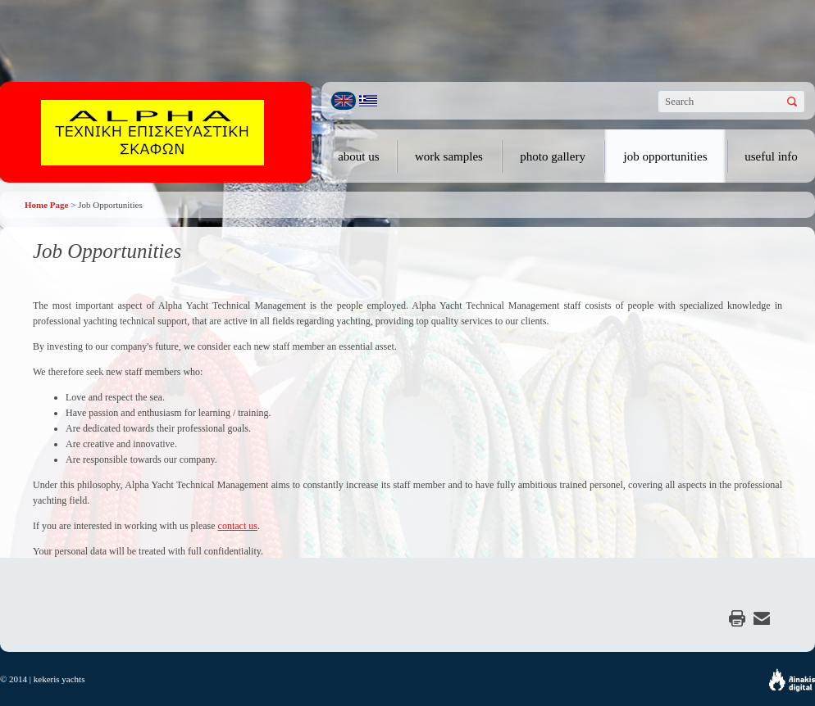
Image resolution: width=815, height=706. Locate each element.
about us (358, 156)
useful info (771, 156)
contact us (237, 526)
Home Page (46, 205)
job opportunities (666, 156)
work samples (449, 156)
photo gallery (552, 156)
